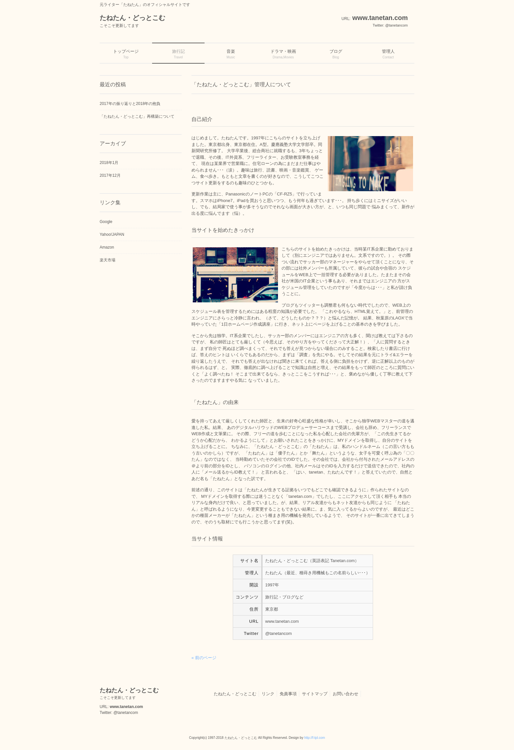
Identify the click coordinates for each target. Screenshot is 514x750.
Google (106, 221)
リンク (268, 693)
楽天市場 (107, 260)
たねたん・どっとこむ (235, 693)
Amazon (107, 247)
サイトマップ (314, 693)
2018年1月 (109, 162)
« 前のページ (203, 657)
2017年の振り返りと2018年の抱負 (130, 103)
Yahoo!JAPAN (112, 234)
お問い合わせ (345, 693)
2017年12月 (110, 175)
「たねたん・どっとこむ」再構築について (137, 116)
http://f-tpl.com (314, 738)
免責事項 (288, 693)
